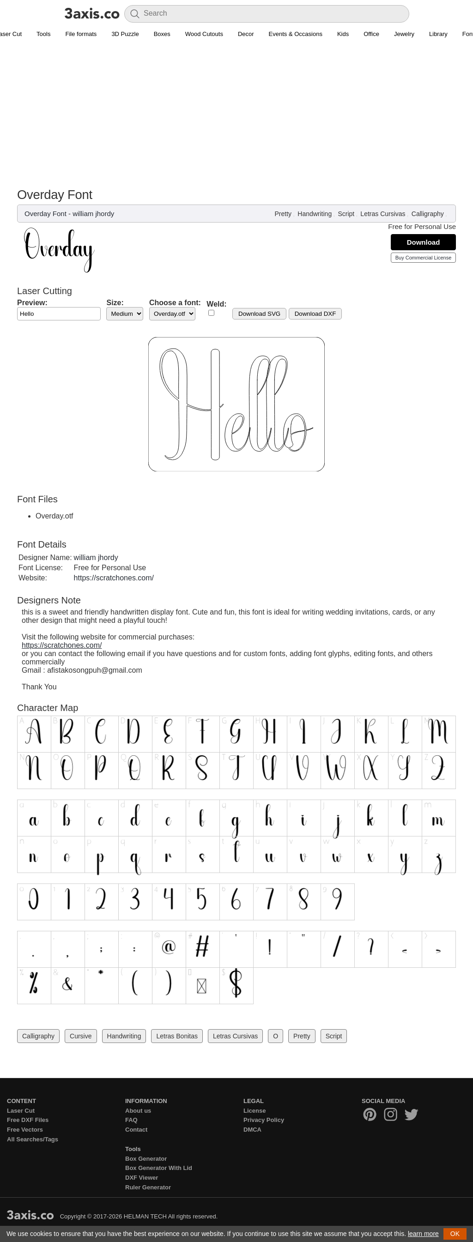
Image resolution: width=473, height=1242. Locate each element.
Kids (343, 33)
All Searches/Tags (32, 1139)
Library (438, 33)
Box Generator (146, 1158)
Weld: (216, 304)
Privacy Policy (263, 1119)
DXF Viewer (141, 1177)
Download (423, 242)
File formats (81, 33)
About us (138, 1110)
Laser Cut (21, 1110)
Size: (114, 303)
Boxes (162, 33)
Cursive (80, 1036)
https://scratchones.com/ (114, 578)
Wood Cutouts (204, 33)
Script (346, 213)
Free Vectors (25, 1129)
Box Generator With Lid (158, 1167)
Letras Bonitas (177, 1036)
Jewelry (404, 33)
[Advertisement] (236, 118)
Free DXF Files (28, 1119)
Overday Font (45, 213)
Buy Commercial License (423, 257)
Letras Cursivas (382, 213)
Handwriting (314, 213)
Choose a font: (175, 303)
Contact (136, 1129)
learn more (423, 1233)
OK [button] (455, 1233)
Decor (246, 33)
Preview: (32, 303)
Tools (43, 33)
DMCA (252, 1129)
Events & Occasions (295, 33)
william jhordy (93, 213)
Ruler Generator (148, 1187)
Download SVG (259, 313)
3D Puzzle (125, 33)
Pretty (283, 213)
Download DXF (315, 313)
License (254, 1110)
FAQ (131, 1119)
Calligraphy (428, 213)
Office (371, 33)
